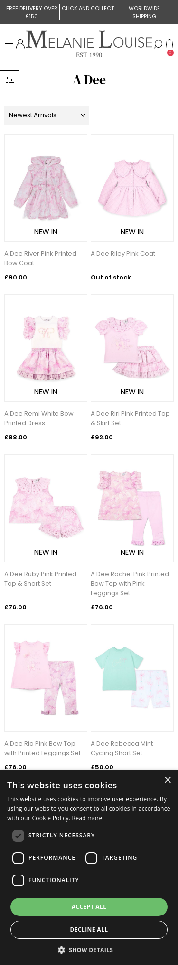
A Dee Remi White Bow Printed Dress (39, 418)
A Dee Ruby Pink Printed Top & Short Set (40, 578)
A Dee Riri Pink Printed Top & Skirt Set (130, 418)
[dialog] (89, 867)
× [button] (167, 780)
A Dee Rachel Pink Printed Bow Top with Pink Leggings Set (130, 583)
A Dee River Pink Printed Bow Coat (40, 258)
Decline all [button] (89, 929)
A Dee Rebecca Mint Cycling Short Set (122, 748)
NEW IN (45, 232)
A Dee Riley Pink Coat (123, 253)
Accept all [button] (89, 907)
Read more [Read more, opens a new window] (87, 818)
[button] (89, 949)
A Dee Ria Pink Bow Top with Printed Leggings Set (42, 748)
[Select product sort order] (46, 115)
